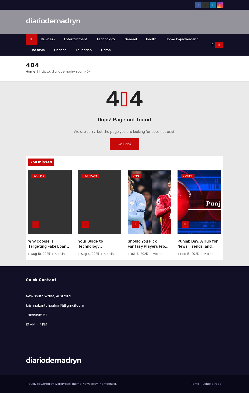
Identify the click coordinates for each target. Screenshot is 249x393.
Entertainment (75, 39)
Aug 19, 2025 (41, 254)
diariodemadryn (53, 20)
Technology (106, 39)
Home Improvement (182, 39)
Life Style (38, 50)
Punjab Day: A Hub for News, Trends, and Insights (198, 246)
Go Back (124, 144)
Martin (58, 254)
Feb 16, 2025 (190, 254)
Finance (60, 50)
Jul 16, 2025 (139, 254)
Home (30, 71)
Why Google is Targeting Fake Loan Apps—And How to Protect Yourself (47, 249)
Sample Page (212, 384)
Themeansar (107, 384)
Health (151, 39)
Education (84, 50)
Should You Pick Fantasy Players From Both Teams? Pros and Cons (149, 249)
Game (106, 50)
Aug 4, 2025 (90, 254)
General (130, 39)
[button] (212, 44)
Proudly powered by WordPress (48, 384)
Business (48, 39)
